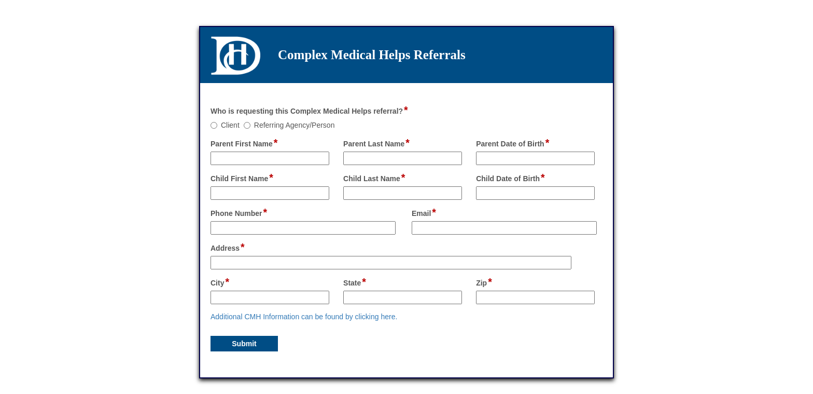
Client (230, 125)
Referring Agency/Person (294, 125)
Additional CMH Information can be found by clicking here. (304, 317)
